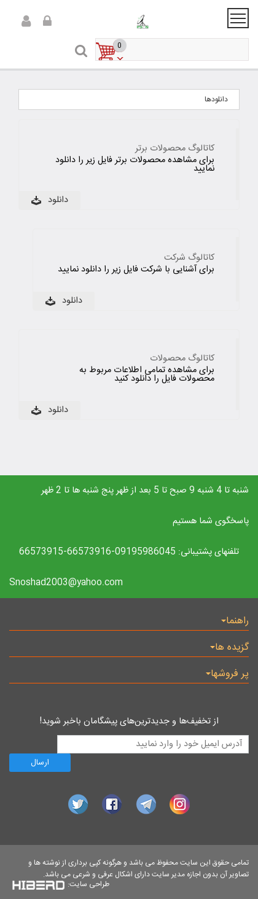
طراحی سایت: (88, 884)
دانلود (58, 200)
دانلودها (216, 99)
